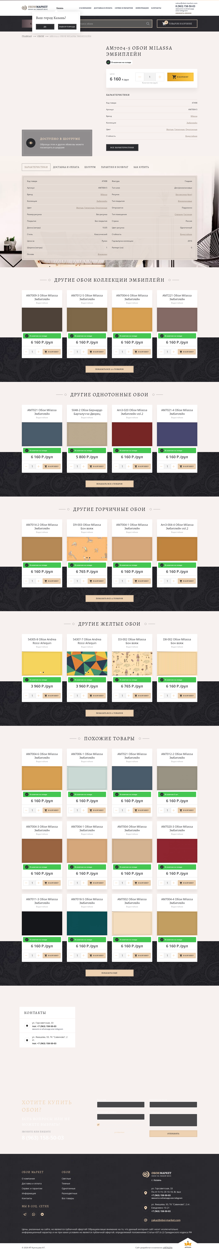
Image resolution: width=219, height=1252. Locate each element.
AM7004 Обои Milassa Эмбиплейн (132, 828)
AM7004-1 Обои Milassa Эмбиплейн (132, 526)
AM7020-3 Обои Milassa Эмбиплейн (177, 828)
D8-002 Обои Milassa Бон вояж (177, 641)
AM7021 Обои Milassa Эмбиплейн (41, 412)
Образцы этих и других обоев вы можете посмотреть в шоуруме (62, 146)
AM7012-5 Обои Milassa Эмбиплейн (87, 297)
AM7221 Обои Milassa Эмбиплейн (177, 297)
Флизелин (102, 254)
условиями (119, 1132)
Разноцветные (69, 1193)
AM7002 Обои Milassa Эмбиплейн (132, 901)
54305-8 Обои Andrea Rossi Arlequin (42, 641)
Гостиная (188, 214)
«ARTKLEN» (168, 1247)
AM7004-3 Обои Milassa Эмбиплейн (42, 828)
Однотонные (191, 129)
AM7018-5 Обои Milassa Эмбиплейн (87, 901)
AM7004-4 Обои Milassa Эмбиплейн (177, 901)
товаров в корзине (180, 23)
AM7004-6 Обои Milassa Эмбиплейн (132, 297)
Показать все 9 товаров (109, 483)
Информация (142, 8)
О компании (85, 8)
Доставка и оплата (103, 8)
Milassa (194, 116)
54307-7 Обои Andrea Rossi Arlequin (87, 641)
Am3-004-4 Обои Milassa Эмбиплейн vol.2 (177, 526)
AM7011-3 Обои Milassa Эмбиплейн (42, 901)
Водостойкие (191, 136)
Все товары (68, 1198)
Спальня (179, 214)
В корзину (180, 77)
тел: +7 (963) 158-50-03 (44, 1026)
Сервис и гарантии (124, 8)
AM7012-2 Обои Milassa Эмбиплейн (177, 755)
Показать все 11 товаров (109, 713)
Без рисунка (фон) (184, 194)
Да (45, 26)
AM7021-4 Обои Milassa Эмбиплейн (177, 412)
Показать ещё (109, 973)
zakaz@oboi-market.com (186, 3)
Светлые (66, 1178)
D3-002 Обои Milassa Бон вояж (132, 641)
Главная (27, 36)
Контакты (156, 8)
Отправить (173, 1133)
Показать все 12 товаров (109, 598)
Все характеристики (122, 147)
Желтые (169, 129)
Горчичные (179, 129)
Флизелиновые (185, 201)
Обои (40, 36)
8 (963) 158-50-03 (185, 6)
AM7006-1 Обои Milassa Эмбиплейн (87, 755)
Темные (66, 1183)
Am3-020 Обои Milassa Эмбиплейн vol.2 (132, 412)
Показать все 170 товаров (109, 369)
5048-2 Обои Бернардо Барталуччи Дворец (87, 412)
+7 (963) (161, 1195)
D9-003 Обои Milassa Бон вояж (87, 526)
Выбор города (67, 26)
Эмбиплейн (192, 122)
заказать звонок (183, 13)
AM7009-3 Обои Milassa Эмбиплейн (42, 297)
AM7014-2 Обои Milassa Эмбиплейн (42, 526)
